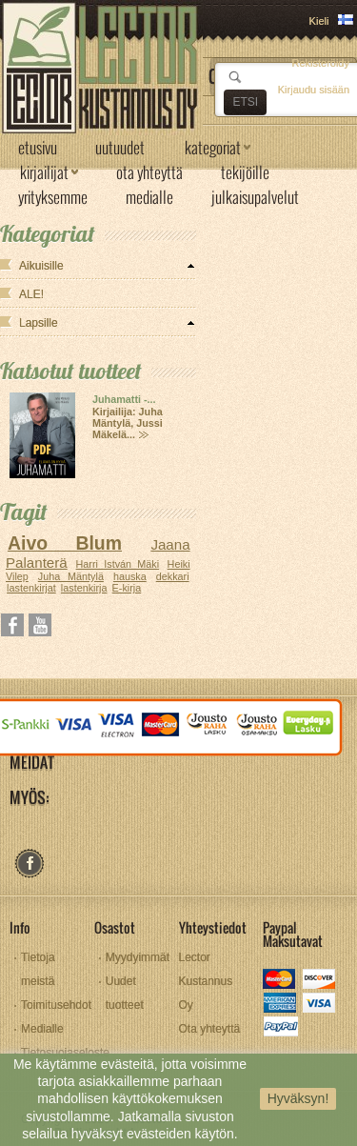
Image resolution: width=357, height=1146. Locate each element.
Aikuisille (41, 265)
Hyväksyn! (298, 1098)
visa (320, 1004)
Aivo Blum (65, 543)
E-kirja (127, 587)
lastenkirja (84, 587)
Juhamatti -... (124, 399)
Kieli (319, 21)
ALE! (31, 294)
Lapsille (38, 323)
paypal (280, 1028)
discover (320, 981)
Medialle (42, 1028)
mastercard (280, 981)
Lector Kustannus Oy (206, 981)
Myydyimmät (137, 957)
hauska (130, 576)
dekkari (172, 576)
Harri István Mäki (118, 564)
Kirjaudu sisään (313, 89)
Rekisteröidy (320, 63)
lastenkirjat (31, 587)
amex (280, 1004)
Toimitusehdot (56, 1005)
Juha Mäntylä (71, 576)
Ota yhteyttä (210, 1028)
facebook (29, 863)
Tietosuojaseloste (65, 1052)
